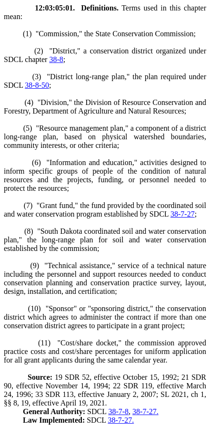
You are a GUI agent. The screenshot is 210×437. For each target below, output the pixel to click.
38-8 (56, 59)
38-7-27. (145, 411)
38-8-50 (37, 85)
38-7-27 (182, 214)
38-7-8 (118, 411)
